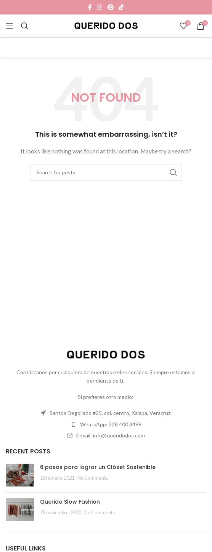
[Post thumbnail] (20, 475)
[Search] (24, 26)
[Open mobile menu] (9, 26)
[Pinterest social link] (110, 7)
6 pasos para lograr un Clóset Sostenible (98, 467)
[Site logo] (106, 25)
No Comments (92, 478)
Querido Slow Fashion (70, 502)
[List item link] (106, 413)
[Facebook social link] (89, 7)
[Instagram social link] (100, 7)
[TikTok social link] (121, 7)
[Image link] (106, 354)
